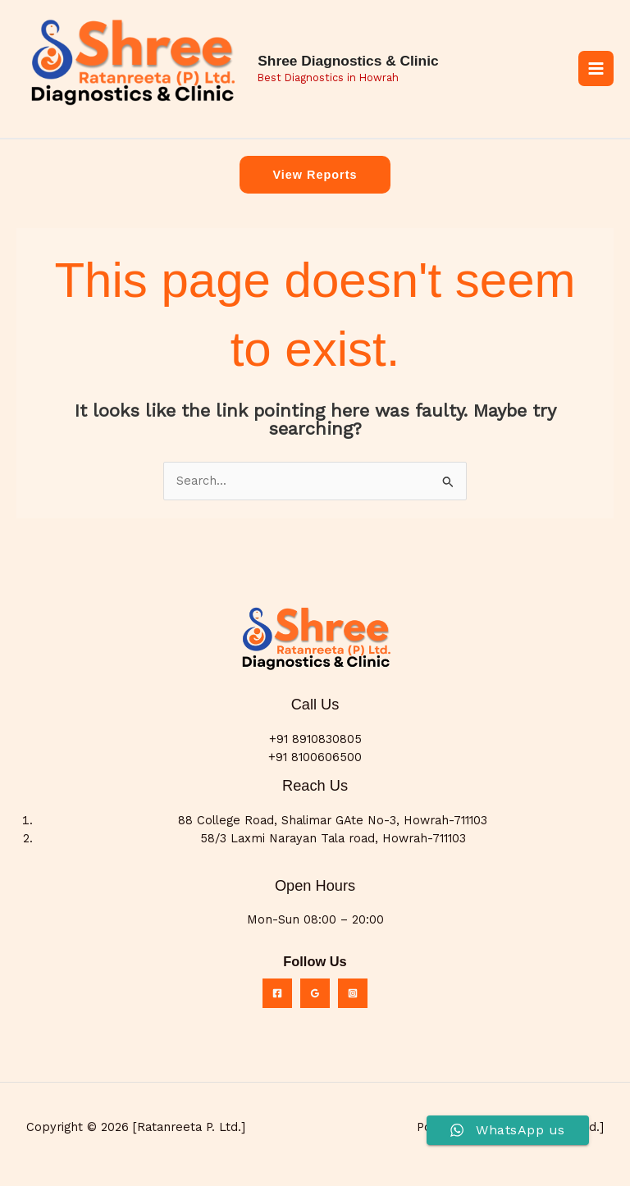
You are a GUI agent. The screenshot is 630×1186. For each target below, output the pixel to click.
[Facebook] (277, 998)
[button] (315, 180)
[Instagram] (353, 998)
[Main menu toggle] (596, 71)
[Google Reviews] (315, 998)
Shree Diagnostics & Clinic (358, 63)
